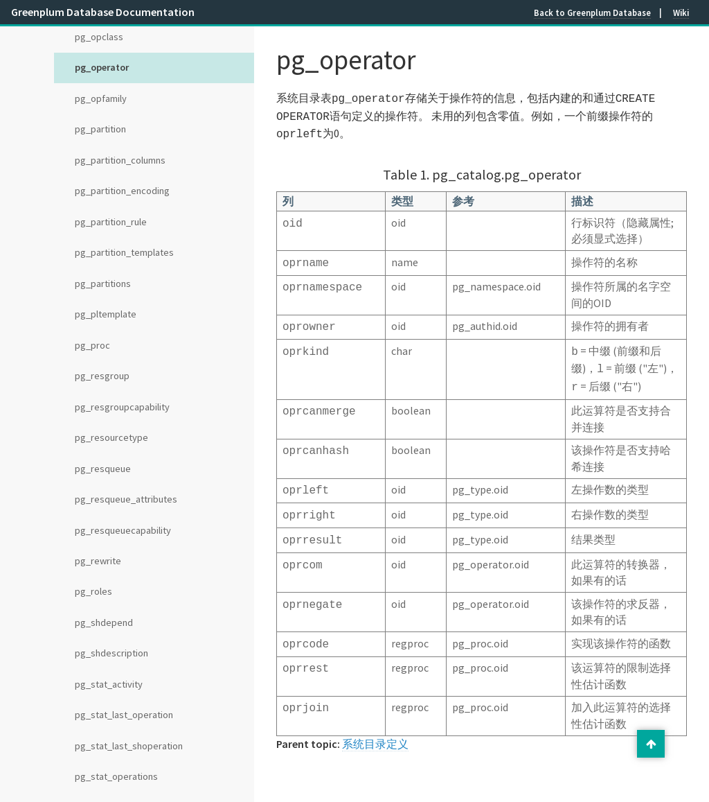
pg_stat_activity (109, 684)
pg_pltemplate (105, 314)
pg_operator (102, 67)
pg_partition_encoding (122, 190)
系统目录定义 (375, 727)
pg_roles (93, 591)
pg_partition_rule (111, 222)
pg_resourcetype (111, 437)
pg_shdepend (104, 622)
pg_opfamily (101, 98)
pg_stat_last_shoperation (129, 746)
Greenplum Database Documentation (103, 12)
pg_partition (100, 129)
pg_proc (92, 345)
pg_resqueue (103, 468)
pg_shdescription (111, 653)
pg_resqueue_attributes (126, 499)
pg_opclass (99, 36)
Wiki (681, 12)
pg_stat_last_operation (124, 714)
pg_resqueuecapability (123, 530)
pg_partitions (103, 283)
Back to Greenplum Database (592, 12)
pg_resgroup (102, 375)
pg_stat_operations (116, 776)
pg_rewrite (98, 561)
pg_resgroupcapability (122, 407)
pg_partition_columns (120, 160)
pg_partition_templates (124, 252)
